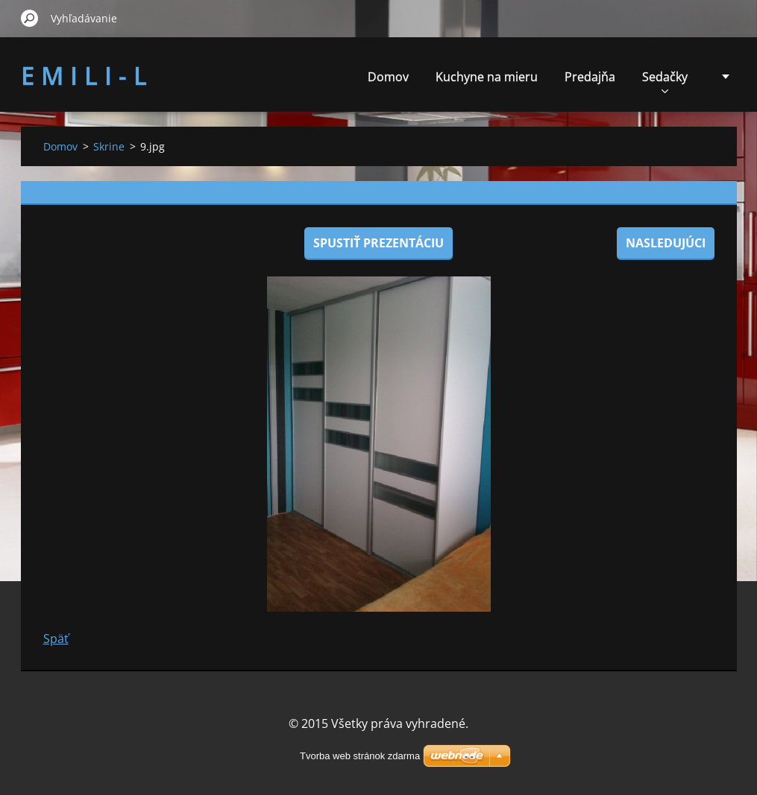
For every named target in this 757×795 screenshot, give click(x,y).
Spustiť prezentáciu (378, 243)
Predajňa (590, 77)
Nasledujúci (666, 243)
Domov (388, 77)
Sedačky (665, 81)
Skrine (109, 146)
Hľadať (30, 17)
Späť (56, 638)
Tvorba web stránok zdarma (360, 755)
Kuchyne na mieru (487, 77)
